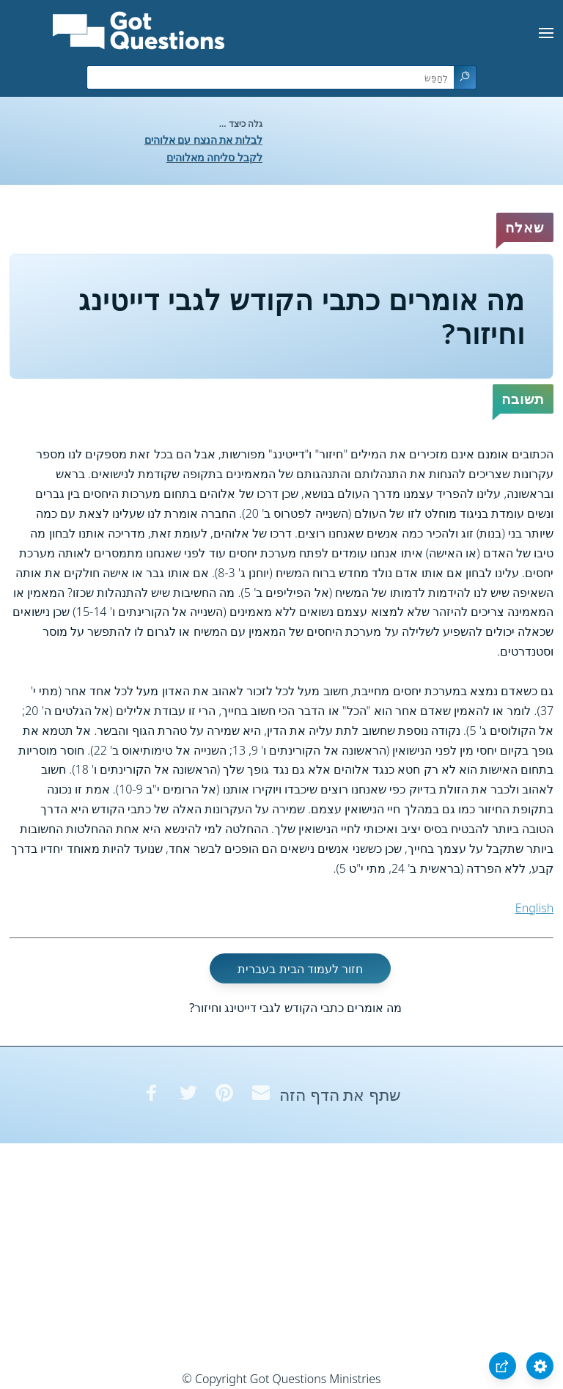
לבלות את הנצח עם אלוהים (203, 140)
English (534, 908)
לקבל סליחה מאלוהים (214, 157)
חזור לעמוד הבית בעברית (300, 968)
